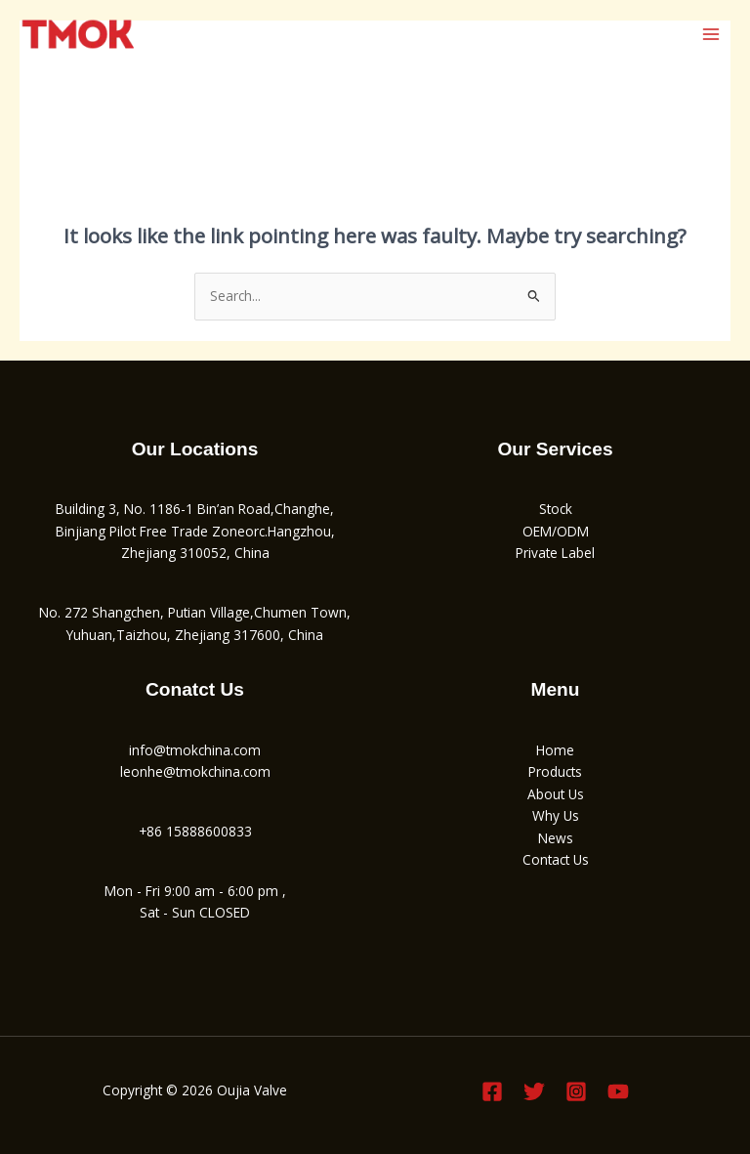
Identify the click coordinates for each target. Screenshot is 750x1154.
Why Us (555, 815)
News (555, 838)
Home (555, 750)
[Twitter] (534, 1091)
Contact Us (555, 859)
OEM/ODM (555, 531)
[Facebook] (492, 1091)
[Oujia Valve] (78, 34)
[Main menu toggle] (711, 34)
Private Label (555, 552)
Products (555, 771)
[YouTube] (618, 1091)
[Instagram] (576, 1091)
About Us (555, 794)
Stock (555, 508)
